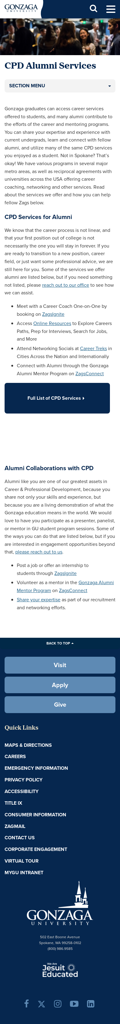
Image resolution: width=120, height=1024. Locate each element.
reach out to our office (65, 285)
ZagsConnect (89, 373)
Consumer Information (35, 814)
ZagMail (15, 826)
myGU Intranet (24, 872)
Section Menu (27, 85)
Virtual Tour (21, 860)
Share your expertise (38, 599)
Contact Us (20, 837)
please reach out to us (38, 551)
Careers (15, 756)
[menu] (110, 9)
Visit (60, 665)
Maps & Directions (28, 745)
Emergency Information (36, 768)
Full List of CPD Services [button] (57, 398)
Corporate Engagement (36, 849)
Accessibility (21, 791)
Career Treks (93, 348)
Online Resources (52, 323)
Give (60, 704)
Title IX (13, 803)
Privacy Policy (23, 779)
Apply (60, 685)
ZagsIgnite (53, 314)
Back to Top (58, 643)
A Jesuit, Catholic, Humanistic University (60, 969)
